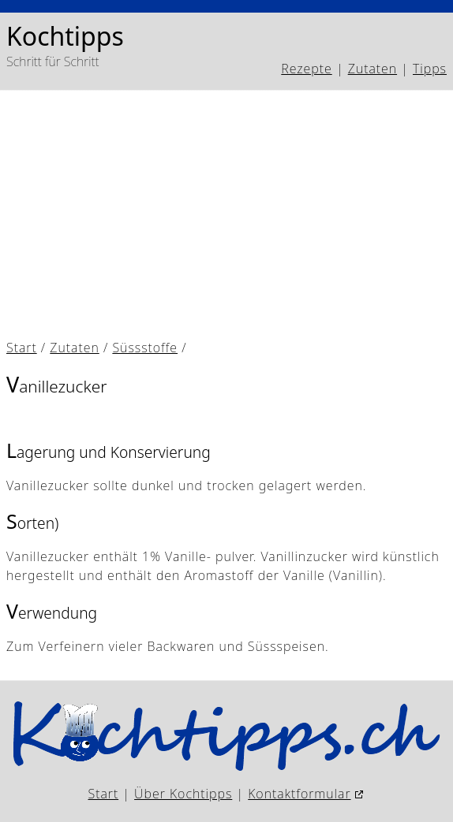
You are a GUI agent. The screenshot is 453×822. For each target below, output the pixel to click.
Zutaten (372, 68)
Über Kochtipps (183, 793)
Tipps (430, 68)
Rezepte (306, 68)
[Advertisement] (226, 215)
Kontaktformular (299, 793)
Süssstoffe (145, 347)
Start (21, 347)
